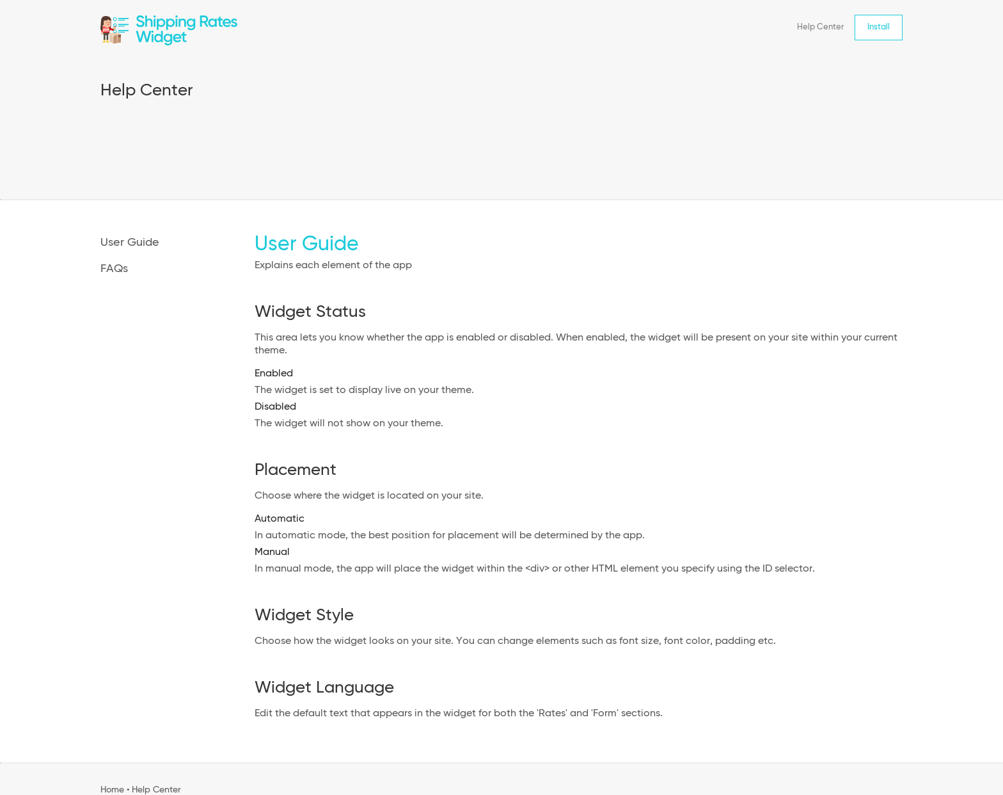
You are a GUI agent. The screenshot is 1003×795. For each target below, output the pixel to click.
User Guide (129, 242)
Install (878, 27)
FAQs (114, 269)
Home (112, 789)
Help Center (820, 27)
